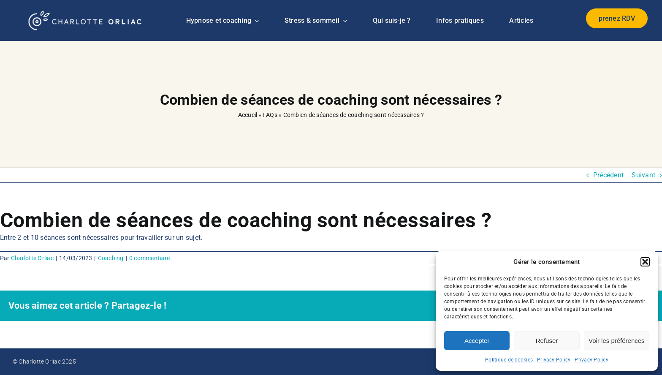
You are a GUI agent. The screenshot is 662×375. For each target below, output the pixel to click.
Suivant (643, 175)
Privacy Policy (553, 360)
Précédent (608, 175)
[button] (645, 262)
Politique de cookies (509, 360)
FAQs (270, 114)
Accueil (248, 114)
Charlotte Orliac (32, 258)
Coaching (111, 258)
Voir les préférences (617, 340)
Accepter (476, 340)
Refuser (547, 340)
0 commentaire (149, 258)
